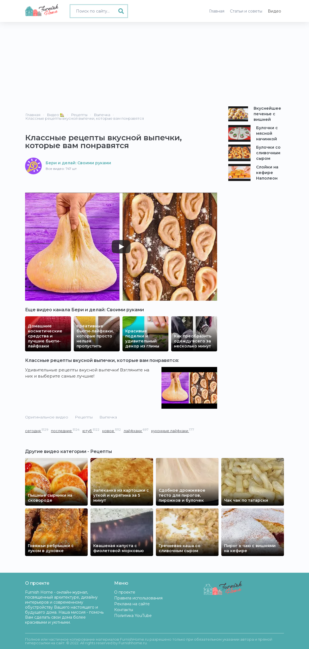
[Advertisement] (154, 64)
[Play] (121, 246)
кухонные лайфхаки (172, 430)
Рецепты (84, 417)
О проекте (124, 592)
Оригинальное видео (46, 417)
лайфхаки (136, 430)
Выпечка (108, 417)
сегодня (36, 430)
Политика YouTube (133, 615)
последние (65, 430)
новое (111, 430)
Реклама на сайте (132, 603)
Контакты (123, 609)
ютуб (90, 430)
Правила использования (138, 598)
